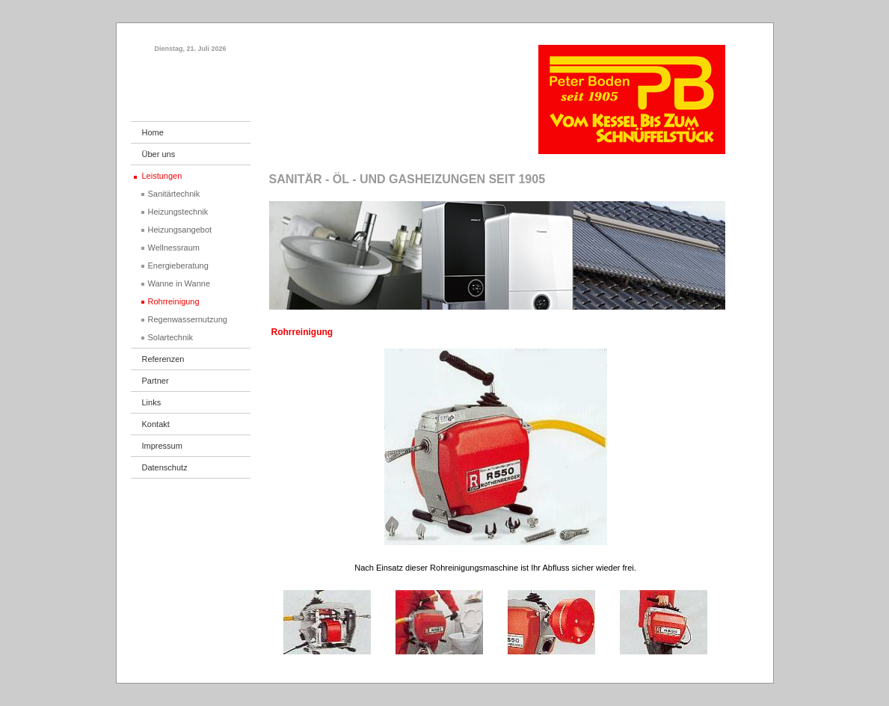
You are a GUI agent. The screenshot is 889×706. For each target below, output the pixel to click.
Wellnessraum (174, 247)
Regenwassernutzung (187, 319)
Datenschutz (165, 467)
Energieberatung (178, 265)
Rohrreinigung (174, 301)
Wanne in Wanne (179, 283)
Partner (155, 380)
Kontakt (156, 424)
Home (153, 132)
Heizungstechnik (178, 211)
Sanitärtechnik (174, 193)
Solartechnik (171, 337)
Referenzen (163, 358)
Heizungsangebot (180, 229)
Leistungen (162, 175)
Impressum (162, 445)
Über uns (159, 154)
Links (152, 402)
